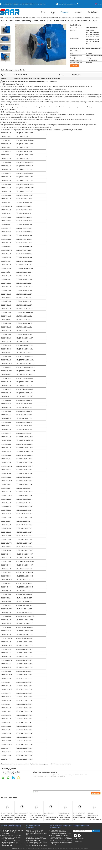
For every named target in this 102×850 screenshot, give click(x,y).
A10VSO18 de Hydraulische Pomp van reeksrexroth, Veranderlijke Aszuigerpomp (12, 832)
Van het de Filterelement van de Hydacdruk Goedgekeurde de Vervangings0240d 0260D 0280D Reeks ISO (37, 833)
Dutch (100, 4)
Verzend (95, 831)
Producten (64, 12)
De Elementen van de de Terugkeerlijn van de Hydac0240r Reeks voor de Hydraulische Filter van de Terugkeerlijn (36, 844)
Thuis (43, 12)
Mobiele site (78, 841)
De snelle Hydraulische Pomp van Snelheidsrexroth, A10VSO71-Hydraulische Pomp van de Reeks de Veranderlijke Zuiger (12, 843)
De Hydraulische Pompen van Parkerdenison (61, 827)
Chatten (74, 65)
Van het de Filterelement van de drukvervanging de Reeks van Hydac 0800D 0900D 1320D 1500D (36, 838)
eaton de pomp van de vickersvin (60, 764)
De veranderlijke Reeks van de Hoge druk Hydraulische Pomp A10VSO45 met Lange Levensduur (11, 837)
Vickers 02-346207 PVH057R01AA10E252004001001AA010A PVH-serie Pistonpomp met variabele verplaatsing (36, 817)
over (53, 12)
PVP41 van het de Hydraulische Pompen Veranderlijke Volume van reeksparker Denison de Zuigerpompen (61, 837)
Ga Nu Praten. (93, 12)
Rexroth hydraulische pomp (11, 826)
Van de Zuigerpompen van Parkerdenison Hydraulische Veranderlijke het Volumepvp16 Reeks (60, 832)
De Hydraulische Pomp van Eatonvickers (24, 17)
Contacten (78, 12)
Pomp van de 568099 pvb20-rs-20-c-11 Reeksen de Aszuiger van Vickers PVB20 (64, 816)
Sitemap (81, 839)
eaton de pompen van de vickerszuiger (16, 764)
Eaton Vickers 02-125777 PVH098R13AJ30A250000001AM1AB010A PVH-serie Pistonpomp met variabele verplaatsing (51, 818)
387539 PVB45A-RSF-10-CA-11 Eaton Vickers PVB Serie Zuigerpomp (7, 815)
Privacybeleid (15, 848)
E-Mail (76, 839)
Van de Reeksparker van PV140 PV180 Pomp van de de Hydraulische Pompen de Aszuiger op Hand (61, 842)
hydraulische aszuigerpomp (39, 764)
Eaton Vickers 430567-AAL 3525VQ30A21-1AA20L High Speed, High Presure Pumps (21, 816)
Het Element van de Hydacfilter (33, 827)
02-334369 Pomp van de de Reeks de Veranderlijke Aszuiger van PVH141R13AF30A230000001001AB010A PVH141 (80, 818)
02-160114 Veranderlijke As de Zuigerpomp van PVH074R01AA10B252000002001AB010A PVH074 (94, 817)
